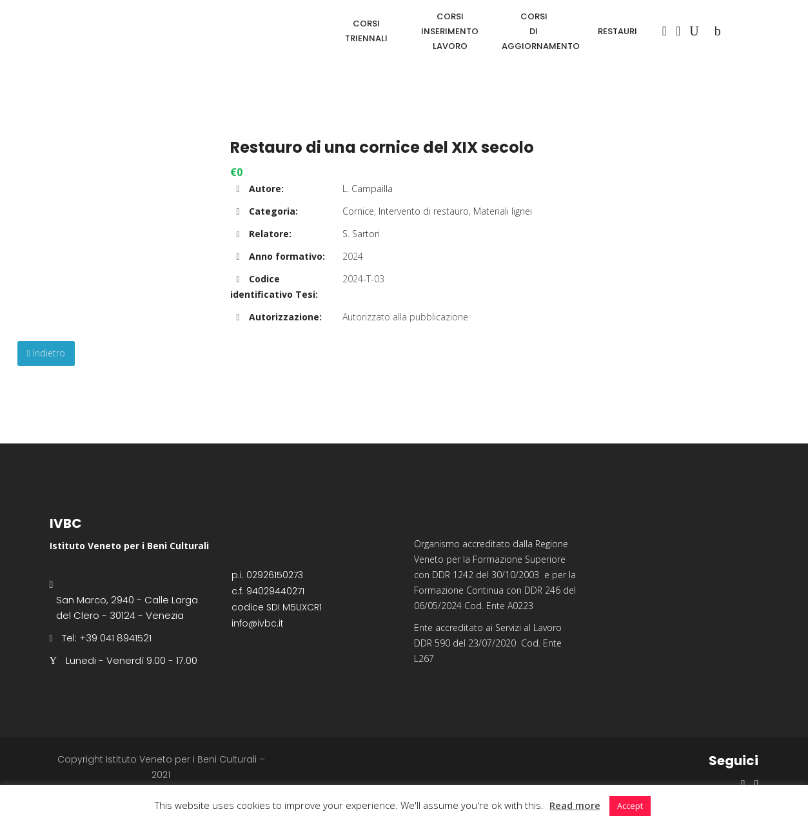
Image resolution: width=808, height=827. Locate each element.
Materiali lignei (502, 211)
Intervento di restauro (424, 211)
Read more (574, 805)
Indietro (46, 353)
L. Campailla (367, 188)
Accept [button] (630, 806)
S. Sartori (361, 234)
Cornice (358, 211)
